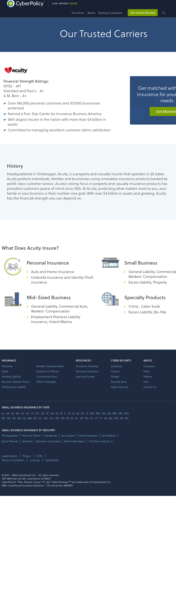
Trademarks (51, 460)
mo (126, 413)
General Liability (11, 376)
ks (77, 413)
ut (96, 418)
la (87, 413)
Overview (7, 366)
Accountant (68, 435)
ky (82, 413)
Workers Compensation (50, 366)
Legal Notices (9, 456)
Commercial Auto (46, 376)
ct (32, 413)
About (91, 13)
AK (7, 413)
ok (57, 418)
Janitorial (27, 441)
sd (81, 418)
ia (73, 413)
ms (121, 413)
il (65, 413)
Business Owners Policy (16, 382)
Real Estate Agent (74, 441)
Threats (115, 376)
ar (17, 413)
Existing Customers (111, 13)
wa (111, 418)
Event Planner (10, 441)
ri (72, 418)
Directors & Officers (47, 371)
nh (19, 418)
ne (9, 418)
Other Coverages (46, 382)
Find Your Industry (99, 441)
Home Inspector (88, 435)
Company (149, 366)
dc (37, 413)
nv (14, 418)
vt (100, 418)
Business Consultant (48, 441)
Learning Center (85, 376)
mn (115, 413)
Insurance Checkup (87, 366)
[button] (79, 14)
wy (127, 418)
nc (40, 418)
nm (29, 418)
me (92, 413)
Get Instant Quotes (142, 13)
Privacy (27, 456)
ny (35, 418)
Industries (116, 366)
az (12, 413)
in (69, 413)
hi (57, 413)
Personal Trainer (31, 435)
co (27, 413)
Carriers (115, 371)
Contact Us (149, 387)
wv (116, 418)
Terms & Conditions (13, 460)
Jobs (146, 382)
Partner (147, 376)
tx (91, 418)
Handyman (51, 435)
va (105, 418)
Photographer (10, 435)
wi (121, 418)
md (98, 413)
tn (86, 418)
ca (22, 413)
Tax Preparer (108, 435)
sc (76, 418)
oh (51, 418)
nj (24, 418)
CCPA (39, 456)
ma (104, 413)
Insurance (78, 13)
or (63, 418)
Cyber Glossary (119, 387)
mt (3, 418)
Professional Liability (14, 387)
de (43, 413)
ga (52, 413)
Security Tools (119, 382)
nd (46, 418)
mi (109, 413)
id (61, 413)
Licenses (35, 460)
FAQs (146, 371)
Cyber (5, 371)
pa (67, 418)
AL (3, 413)
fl (47, 413)
